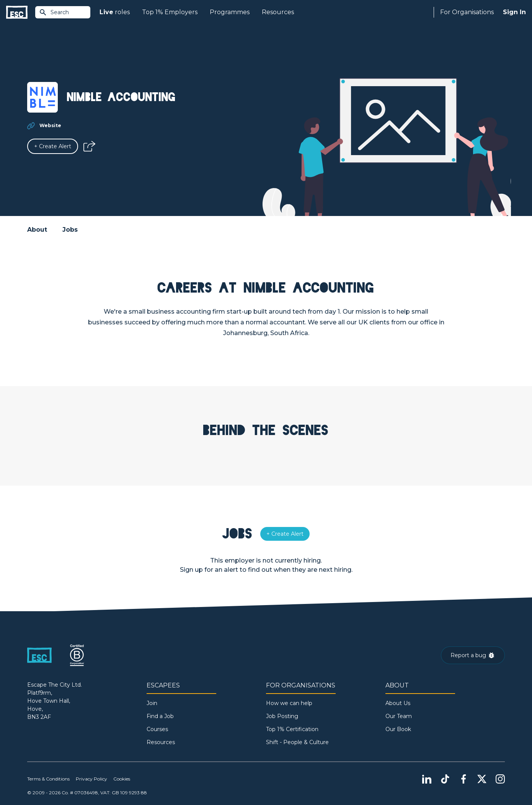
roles (115, 12)
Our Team (398, 716)
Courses (157, 729)
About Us (397, 703)
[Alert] (52, 146)
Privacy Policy (91, 779)
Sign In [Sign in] (514, 12)
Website (50, 125)
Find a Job (160, 716)
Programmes (230, 12)
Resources (278, 12)
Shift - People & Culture (297, 742)
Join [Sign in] (152, 703)
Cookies (121, 779)
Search (54, 12)
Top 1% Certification (292, 729)
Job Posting (282, 716)
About (37, 229)
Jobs (70, 229)
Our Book (398, 729)
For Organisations (467, 12)
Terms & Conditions (48, 779)
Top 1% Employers (169, 12)
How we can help (289, 703)
